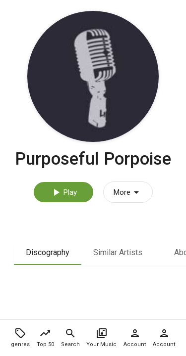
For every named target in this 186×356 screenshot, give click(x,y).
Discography (47, 252)
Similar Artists (117, 252)
